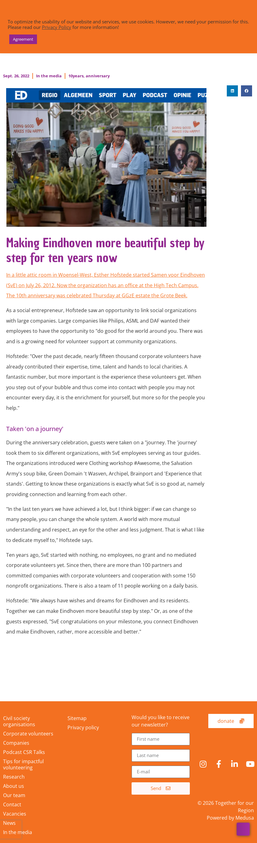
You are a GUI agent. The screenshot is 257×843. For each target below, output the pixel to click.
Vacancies (14, 813)
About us (13, 786)
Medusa (244, 817)
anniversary (98, 76)
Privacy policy (83, 727)
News (9, 823)
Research (14, 776)
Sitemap (77, 718)
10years (76, 76)
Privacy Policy (56, 27)
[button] (232, 90)
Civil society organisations (19, 721)
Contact (12, 804)
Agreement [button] (23, 39)
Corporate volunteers (28, 733)
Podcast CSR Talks (24, 752)
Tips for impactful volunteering (23, 764)
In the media (49, 76)
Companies (16, 742)
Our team (14, 795)
